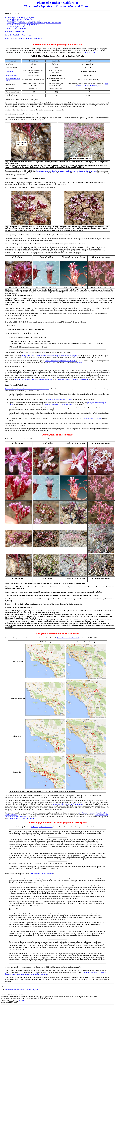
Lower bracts (10, 71)
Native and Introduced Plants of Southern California (21, 989)
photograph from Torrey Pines (92, 418)
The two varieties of (16, 26)
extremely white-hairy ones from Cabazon (20, 818)
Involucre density (11, 75)
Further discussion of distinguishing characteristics (23, 24)
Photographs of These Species (14, 31)
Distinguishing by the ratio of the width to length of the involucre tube (34, 23)
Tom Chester (21, 1000)
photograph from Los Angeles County (60, 399)
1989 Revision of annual (41, 873)
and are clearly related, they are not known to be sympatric (50, 355)
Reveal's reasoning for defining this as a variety (73, 379)
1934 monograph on (41, 827)
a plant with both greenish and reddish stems (58, 404)
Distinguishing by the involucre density (24, 21)
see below (79, 362)
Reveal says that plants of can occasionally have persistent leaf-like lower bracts (66, 171)
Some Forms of (16, 28)
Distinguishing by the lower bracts (20, 19)
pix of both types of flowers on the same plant (91, 84)
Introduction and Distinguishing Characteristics (20, 17)
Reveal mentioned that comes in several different (27, 389)
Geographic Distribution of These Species (18, 35)
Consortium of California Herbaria (68, 638)
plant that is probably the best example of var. (33, 379)
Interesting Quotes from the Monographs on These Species (23, 38)
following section (89, 52)
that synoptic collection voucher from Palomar (67, 804)
